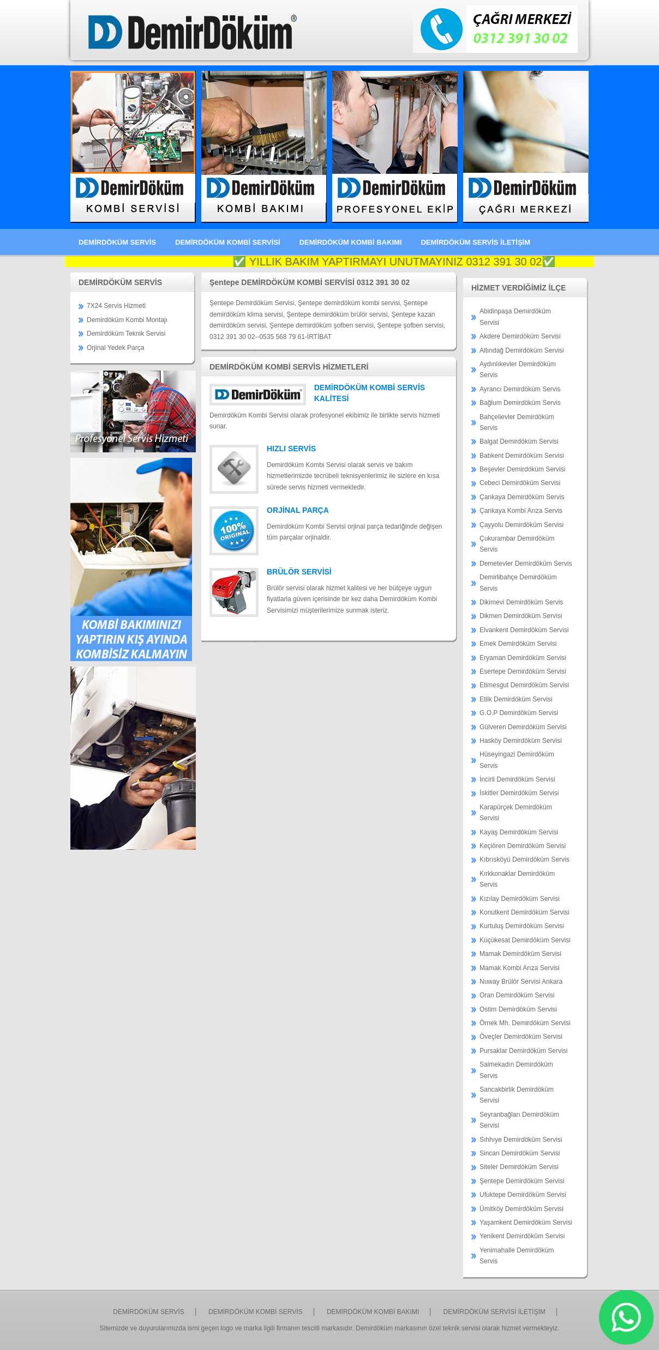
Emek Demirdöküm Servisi (518, 643)
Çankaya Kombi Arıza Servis (521, 510)
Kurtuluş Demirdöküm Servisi (522, 926)
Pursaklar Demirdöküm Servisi (523, 1051)
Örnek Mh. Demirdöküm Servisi (525, 1023)
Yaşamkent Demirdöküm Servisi (526, 1222)
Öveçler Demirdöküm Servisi (521, 1036)
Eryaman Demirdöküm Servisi (523, 658)
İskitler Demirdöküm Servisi (519, 793)
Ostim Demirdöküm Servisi (518, 1009)
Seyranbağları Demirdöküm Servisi (519, 1120)
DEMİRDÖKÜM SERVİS (117, 242)
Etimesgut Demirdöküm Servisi (524, 685)
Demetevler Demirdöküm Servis (526, 563)
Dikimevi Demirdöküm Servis (521, 602)
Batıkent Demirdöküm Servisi (522, 455)
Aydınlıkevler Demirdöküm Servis (518, 369)
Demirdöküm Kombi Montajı (127, 320)
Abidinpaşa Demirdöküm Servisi (515, 316)
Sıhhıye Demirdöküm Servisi (521, 1139)
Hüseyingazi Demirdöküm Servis (517, 759)
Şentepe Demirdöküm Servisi (522, 1181)
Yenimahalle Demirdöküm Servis (517, 1255)
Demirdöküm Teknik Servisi (126, 333)
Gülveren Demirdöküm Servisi (523, 727)
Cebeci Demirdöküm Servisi (520, 483)
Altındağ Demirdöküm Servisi (522, 350)
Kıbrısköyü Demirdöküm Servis (525, 859)
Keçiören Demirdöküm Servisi (523, 846)
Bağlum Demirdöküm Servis (520, 403)
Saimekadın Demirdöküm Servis (516, 1070)
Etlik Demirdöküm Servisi (516, 699)
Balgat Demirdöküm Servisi (519, 441)
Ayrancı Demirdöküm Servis (520, 389)
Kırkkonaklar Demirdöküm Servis (517, 879)
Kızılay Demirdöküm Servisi (520, 899)
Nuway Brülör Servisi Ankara (521, 981)
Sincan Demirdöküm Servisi (520, 1153)
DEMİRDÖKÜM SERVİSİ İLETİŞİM (495, 1312)
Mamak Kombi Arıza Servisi (520, 968)
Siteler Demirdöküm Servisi (519, 1167)
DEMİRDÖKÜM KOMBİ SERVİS (255, 1312)
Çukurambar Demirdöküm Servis (517, 544)
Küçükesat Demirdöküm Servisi (525, 940)
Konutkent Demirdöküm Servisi (525, 912)
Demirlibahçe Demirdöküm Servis (518, 582)
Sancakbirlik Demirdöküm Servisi (517, 1095)
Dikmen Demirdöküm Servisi (521, 616)
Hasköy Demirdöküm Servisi (521, 740)
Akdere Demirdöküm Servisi (520, 336)
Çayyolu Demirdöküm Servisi (522, 525)
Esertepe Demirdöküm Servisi (523, 671)
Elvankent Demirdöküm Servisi (524, 630)
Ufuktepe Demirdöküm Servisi (523, 1194)
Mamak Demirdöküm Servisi (520, 954)
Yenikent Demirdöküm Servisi (522, 1236)
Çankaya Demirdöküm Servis (522, 497)
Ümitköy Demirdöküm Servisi (522, 1209)
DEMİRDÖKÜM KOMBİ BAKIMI (350, 242)
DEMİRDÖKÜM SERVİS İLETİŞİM (475, 242)
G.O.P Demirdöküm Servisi (519, 713)
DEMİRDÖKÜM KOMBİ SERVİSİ (227, 242)
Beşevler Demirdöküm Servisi (522, 469)
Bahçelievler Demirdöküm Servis (517, 422)
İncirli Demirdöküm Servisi (517, 779)
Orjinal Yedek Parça (115, 348)
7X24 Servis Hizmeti (116, 306)
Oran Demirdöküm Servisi (517, 995)
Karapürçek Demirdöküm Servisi (516, 812)
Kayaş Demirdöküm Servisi (519, 832)
